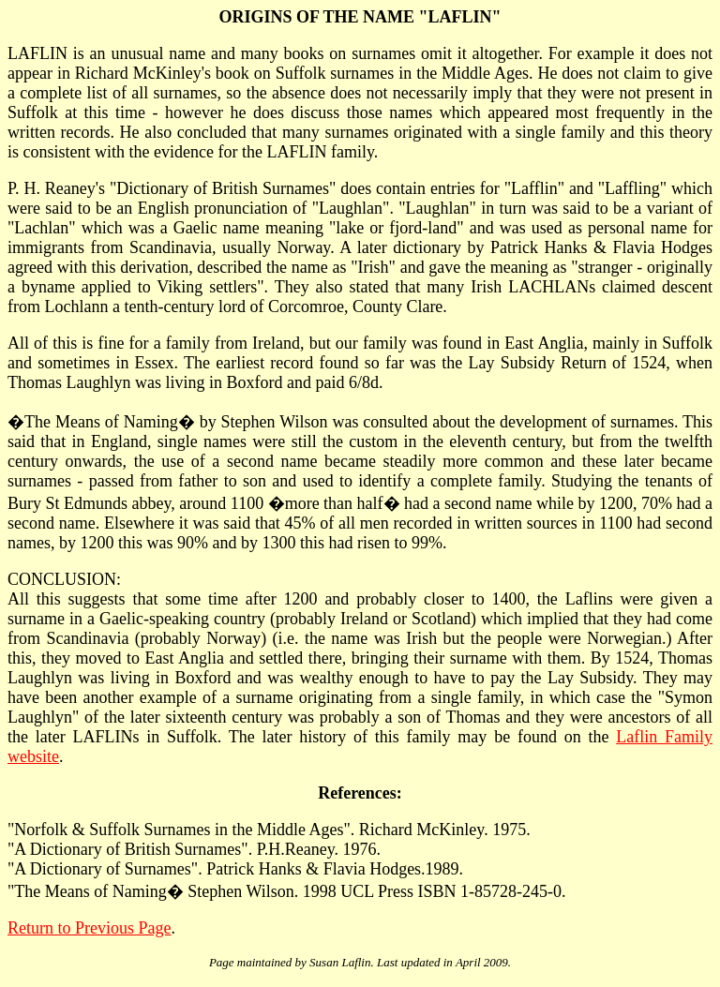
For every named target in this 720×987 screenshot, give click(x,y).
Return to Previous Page (89, 928)
